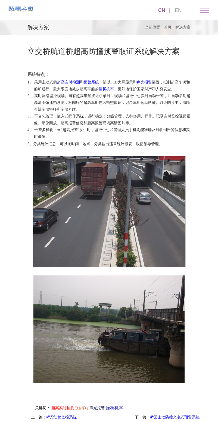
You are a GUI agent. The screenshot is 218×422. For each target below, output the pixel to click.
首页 (168, 27)
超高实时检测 (68, 82)
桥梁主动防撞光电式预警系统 (175, 417)
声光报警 (144, 82)
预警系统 (91, 82)
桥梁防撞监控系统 (61, 417)
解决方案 (183, 27)
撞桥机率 (106, 89)
